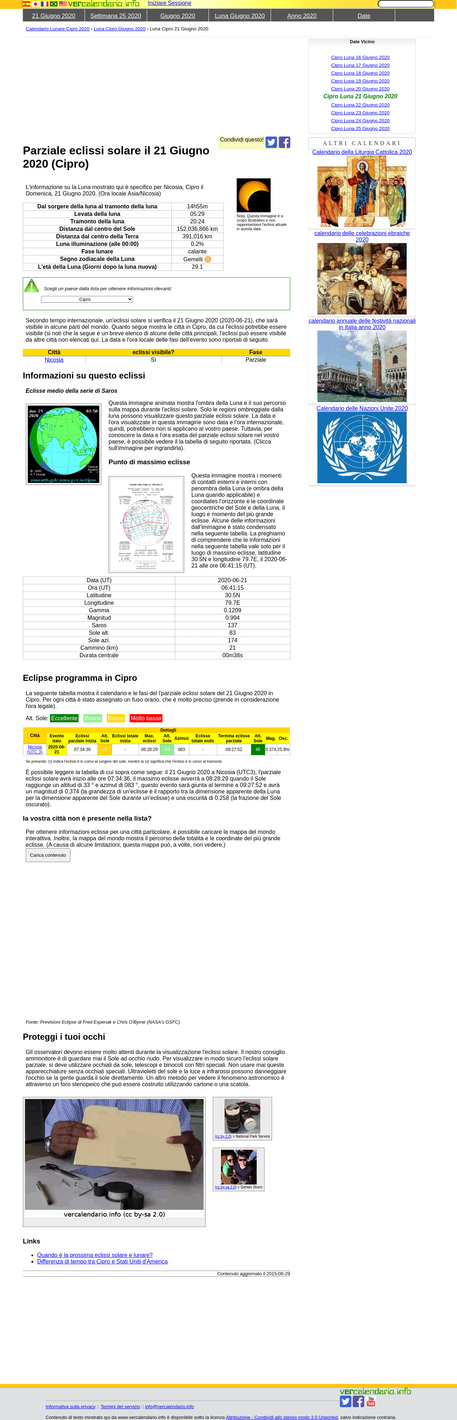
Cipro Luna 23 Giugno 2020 (360, 112)
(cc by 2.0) (223, 1136)
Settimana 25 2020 (115, 16)
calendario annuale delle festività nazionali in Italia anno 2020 (362, 324)
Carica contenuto (48, 855)
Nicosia (54, 360)
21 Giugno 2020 (53, 16)
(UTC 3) (34, 749)
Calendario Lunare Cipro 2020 (58, 28)
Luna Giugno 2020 (240, 16)
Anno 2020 (301, 16)
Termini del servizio (120, 1406)
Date (363, 16)
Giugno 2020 (177, 16)
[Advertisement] (156, 86)
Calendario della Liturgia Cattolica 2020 (362, 152)
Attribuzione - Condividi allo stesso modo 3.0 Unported (282, 1417)
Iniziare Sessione (169, 3)
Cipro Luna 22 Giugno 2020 (360, 105)
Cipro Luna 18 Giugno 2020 (360, 73)
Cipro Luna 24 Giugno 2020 (360, 120)
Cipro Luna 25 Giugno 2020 (360, 128)
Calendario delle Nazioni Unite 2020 (362, 408)
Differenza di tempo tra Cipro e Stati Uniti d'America (102, 1261)
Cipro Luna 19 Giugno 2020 (360, 81)
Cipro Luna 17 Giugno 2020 (360, 65)
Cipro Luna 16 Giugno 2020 (360, 57)
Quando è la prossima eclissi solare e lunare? (95, 1255)
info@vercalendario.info (169, 1406)
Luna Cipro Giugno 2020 (119, 28)
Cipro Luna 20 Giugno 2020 (360, 88)
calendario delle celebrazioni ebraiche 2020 (362, 236)
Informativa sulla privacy (70, 1406)
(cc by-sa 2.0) (226, 1187)
